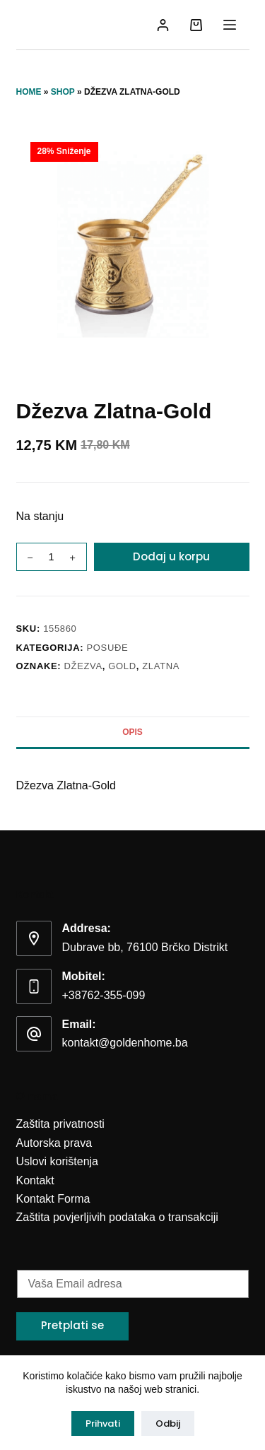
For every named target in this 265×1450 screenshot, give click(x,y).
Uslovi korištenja (57, 1161)
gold (122, 666)
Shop (63, 92)
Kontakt (35, 1180)
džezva (83, 666)
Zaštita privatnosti (60, 1124)
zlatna (160, 666)
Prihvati (103, 1423)
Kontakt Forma (53, 1199)
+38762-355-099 (104, 995)
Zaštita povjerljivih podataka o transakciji (117, 1217)
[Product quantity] (51, 557)
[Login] (163, 25)
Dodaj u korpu (171, 556)
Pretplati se (72, 1325)
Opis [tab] (132, 732)
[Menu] (229, 24)
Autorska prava (54, 1143)
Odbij (167, 1423)
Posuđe (108, 647)
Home (29, 92)
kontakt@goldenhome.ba (125, 1043)
